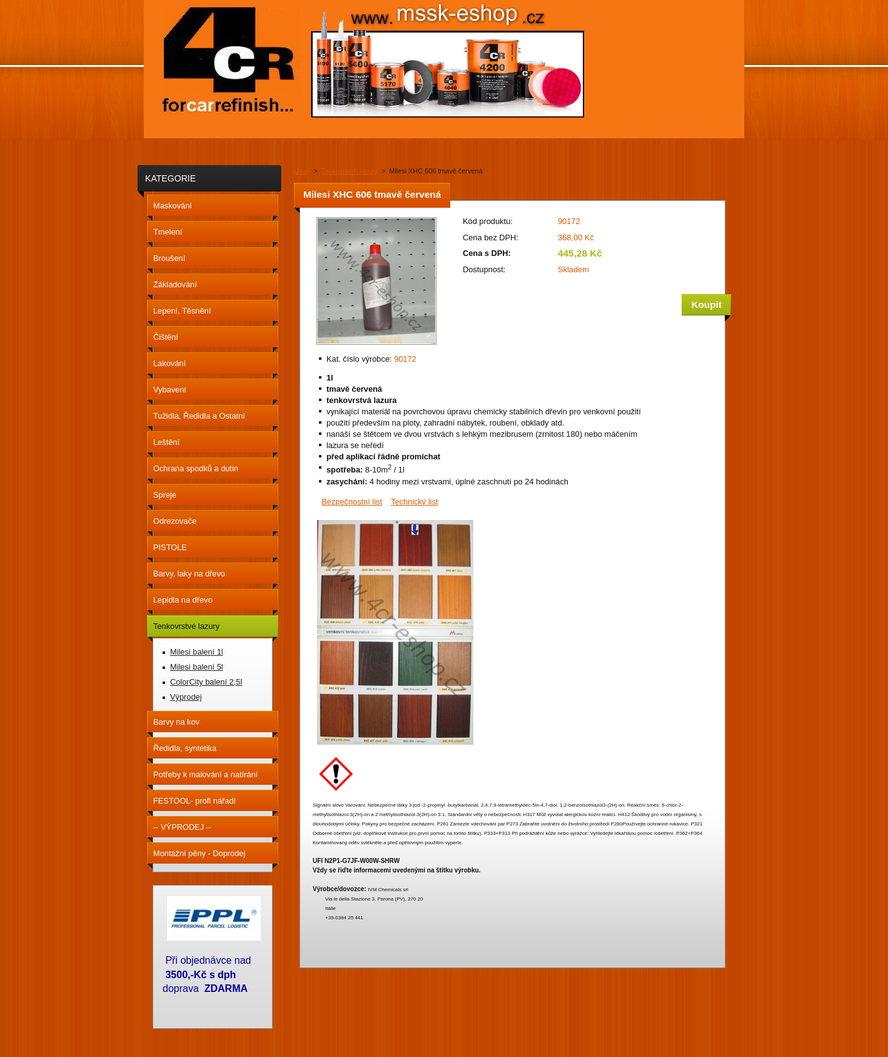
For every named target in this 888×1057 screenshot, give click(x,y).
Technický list (414, 501)
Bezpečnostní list (351, 501)
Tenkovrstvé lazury (349, 171)
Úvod (302, 171)
